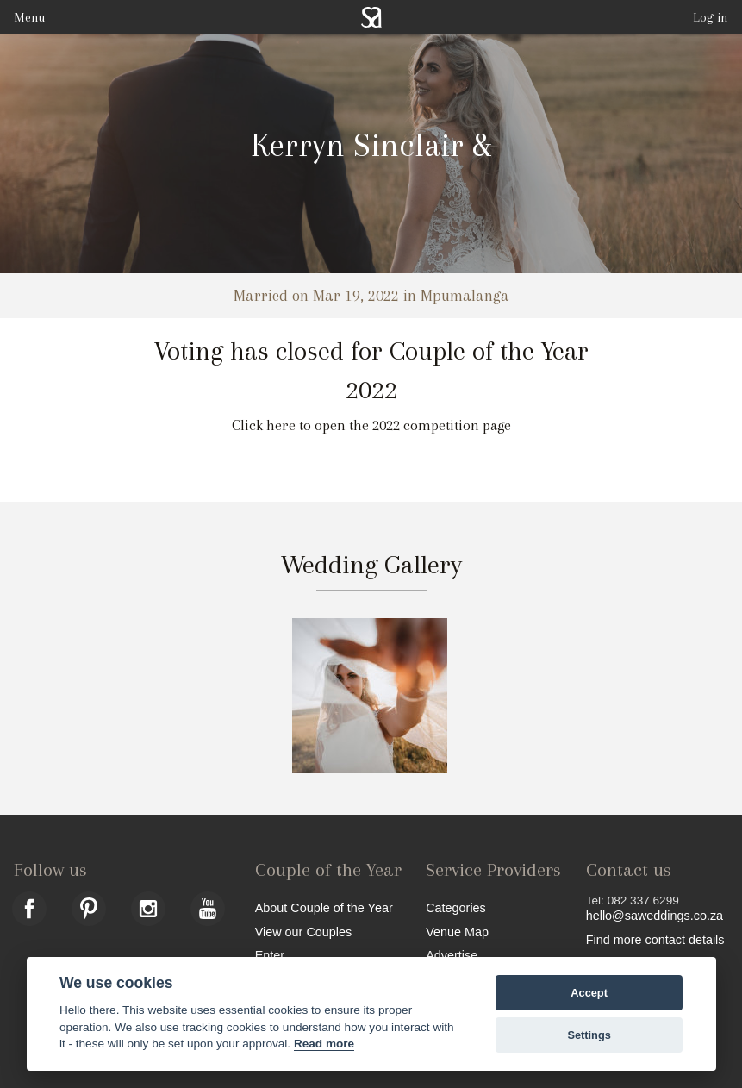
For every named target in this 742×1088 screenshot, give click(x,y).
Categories (456, 907)
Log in (710, 17)
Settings (588, 1035)
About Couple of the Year (324, 907)
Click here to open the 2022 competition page (371, 425)
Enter (269, 954)
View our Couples (303, 931)
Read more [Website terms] (324, 1043)
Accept (589, 992)
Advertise (451, 954)
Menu (29, 17)
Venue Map (457, 931)
